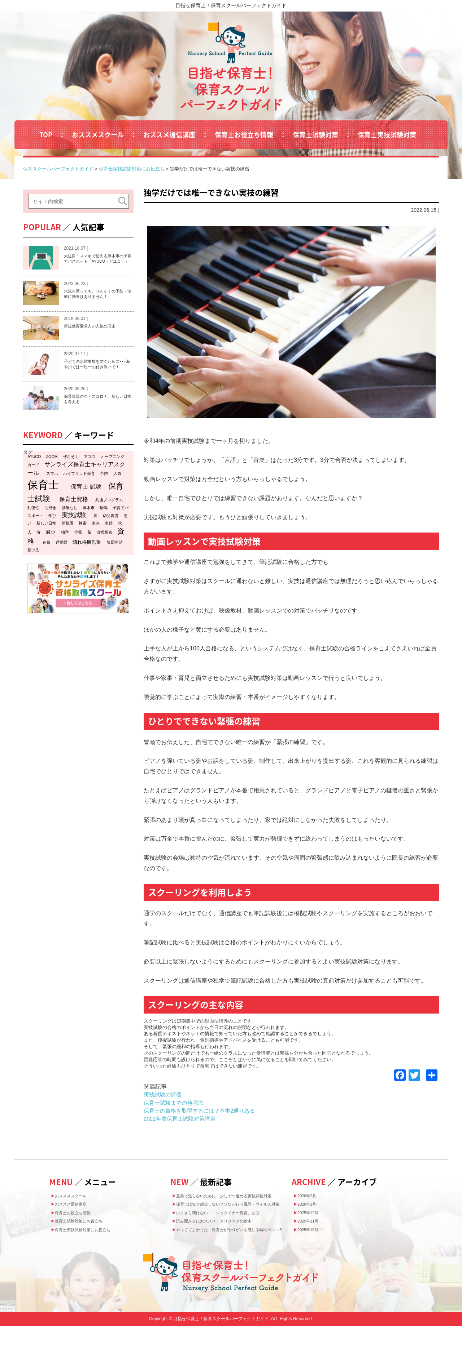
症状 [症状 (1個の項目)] (78, 547)
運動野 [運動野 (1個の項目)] (61, 557)
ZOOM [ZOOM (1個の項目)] (52, 471)
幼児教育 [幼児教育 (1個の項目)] (111, 530)
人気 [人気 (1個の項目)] (117, 488)
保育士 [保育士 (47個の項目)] (43, 499)
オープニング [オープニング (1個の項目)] (113, 471)
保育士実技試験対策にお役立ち (92, 1241)
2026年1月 (311, 1208)
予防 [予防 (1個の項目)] (104, 488)
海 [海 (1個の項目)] (38, 547)
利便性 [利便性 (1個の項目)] (33, 522)
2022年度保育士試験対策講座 (182, 1119)
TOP (45, 134)
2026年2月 (311, 1197)
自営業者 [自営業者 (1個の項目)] (104, 547)
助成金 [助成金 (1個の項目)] (50, 522)
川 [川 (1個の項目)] (95, 530)
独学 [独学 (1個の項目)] (65, 547)
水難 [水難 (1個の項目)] (109, 538)
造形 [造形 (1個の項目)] (47, 557)
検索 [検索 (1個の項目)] (83, 538)
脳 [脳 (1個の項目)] (89, 547)
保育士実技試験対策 (387, 134)
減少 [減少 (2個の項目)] (50, 546)
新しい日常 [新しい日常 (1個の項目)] (46, 538)
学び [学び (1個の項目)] (52, 530)
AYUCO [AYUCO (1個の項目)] (34, 471)
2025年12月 (312, 1219)
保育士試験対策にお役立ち (87, 1230)
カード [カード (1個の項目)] (33, 479)
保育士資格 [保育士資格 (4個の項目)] (73, 513)
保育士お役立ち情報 (244, 134)
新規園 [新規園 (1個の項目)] (68, 538)
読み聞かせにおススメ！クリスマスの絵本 (226, 1242)
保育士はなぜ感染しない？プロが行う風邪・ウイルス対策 (233, 1217)
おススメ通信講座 (169, 134)
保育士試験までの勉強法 (175, 1103)
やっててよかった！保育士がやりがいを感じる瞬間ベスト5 (233, 1257)
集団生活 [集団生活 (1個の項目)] (115, 557)
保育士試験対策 (315, 134)
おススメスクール (98, 134)
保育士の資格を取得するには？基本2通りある (203, 1111)
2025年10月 (312, 1241)
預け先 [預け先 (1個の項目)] (33, 564)
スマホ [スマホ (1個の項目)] (52, 488)
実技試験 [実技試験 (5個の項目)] (74, 529)
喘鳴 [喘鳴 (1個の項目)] (104, 522)
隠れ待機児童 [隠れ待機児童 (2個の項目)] (87, 557)
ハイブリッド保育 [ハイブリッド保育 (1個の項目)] (79, 488)
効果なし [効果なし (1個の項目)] (70, 522)
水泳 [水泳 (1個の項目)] (96, 538)
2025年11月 (312, 1230)
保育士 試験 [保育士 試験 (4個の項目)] (86, 501)
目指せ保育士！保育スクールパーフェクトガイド (231, 5)
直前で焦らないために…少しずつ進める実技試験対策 (233, 1200)
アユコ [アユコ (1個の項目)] (90, 471)
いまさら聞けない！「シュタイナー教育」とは (231, 1231)
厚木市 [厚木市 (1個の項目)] (89, 522)
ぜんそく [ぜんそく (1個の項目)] (71, 471)
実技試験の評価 (164, 1094)
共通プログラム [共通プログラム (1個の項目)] (109, 514)
